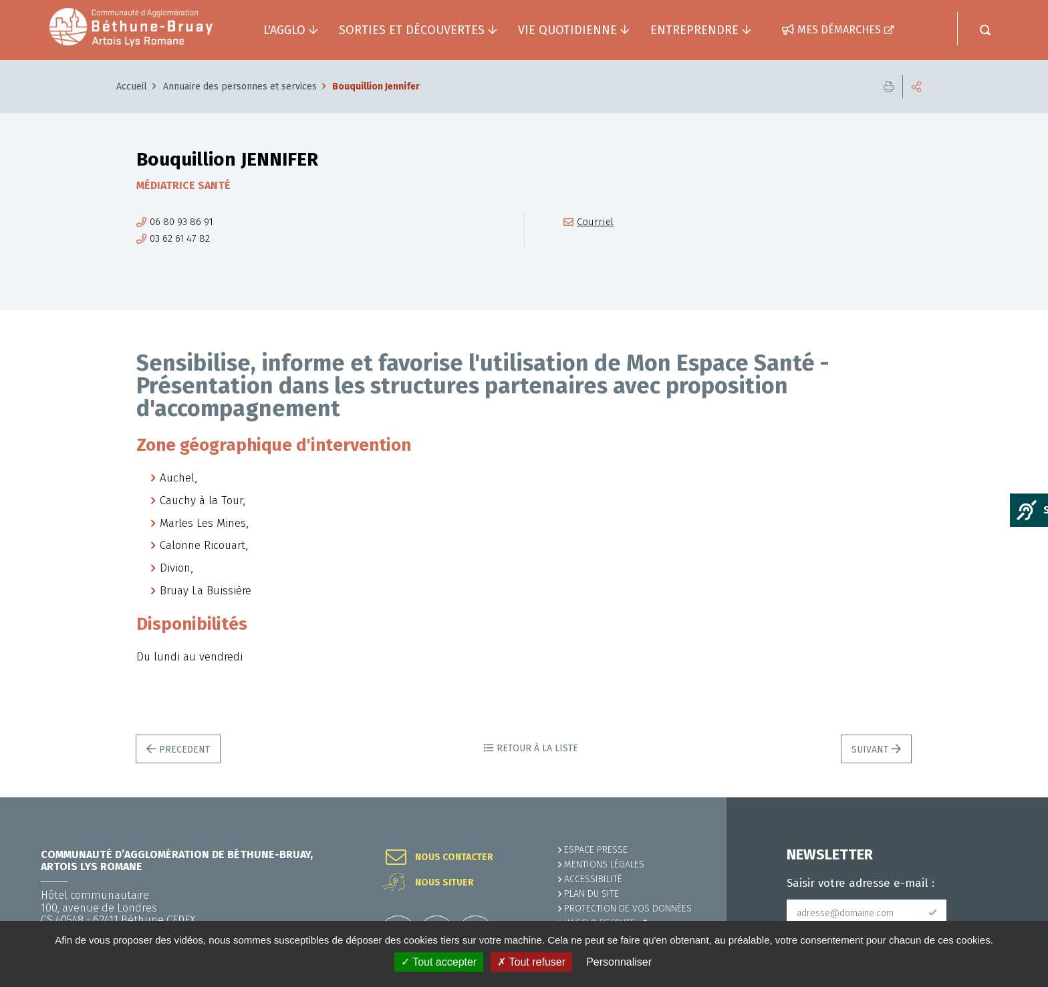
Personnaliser (619, 962)
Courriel (595, 222)
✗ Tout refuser (531, 962)
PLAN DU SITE (591, 894)
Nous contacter (454, 857)
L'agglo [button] (284, 30)
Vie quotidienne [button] (567, 30)
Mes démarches (839, 29)
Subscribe (933, 913)
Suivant (870, 749)
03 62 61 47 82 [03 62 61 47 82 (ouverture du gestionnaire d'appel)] (180, 238)
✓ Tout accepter (439, 962)
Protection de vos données (628, 908)
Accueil (131, 86)
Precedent (184, 749)
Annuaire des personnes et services (240, 86)
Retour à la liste (537, 748)
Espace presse (596, 849)
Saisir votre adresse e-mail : (860, 883)
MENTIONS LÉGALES (604, 864)
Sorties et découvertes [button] (412, 30)
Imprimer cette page (889, 86)
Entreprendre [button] (694, 30)
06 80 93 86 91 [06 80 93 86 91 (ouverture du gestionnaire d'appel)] (181, 222)
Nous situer (444, 882)
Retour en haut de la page (1008, 797)
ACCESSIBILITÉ (593, 879)
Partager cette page (916, 86)
